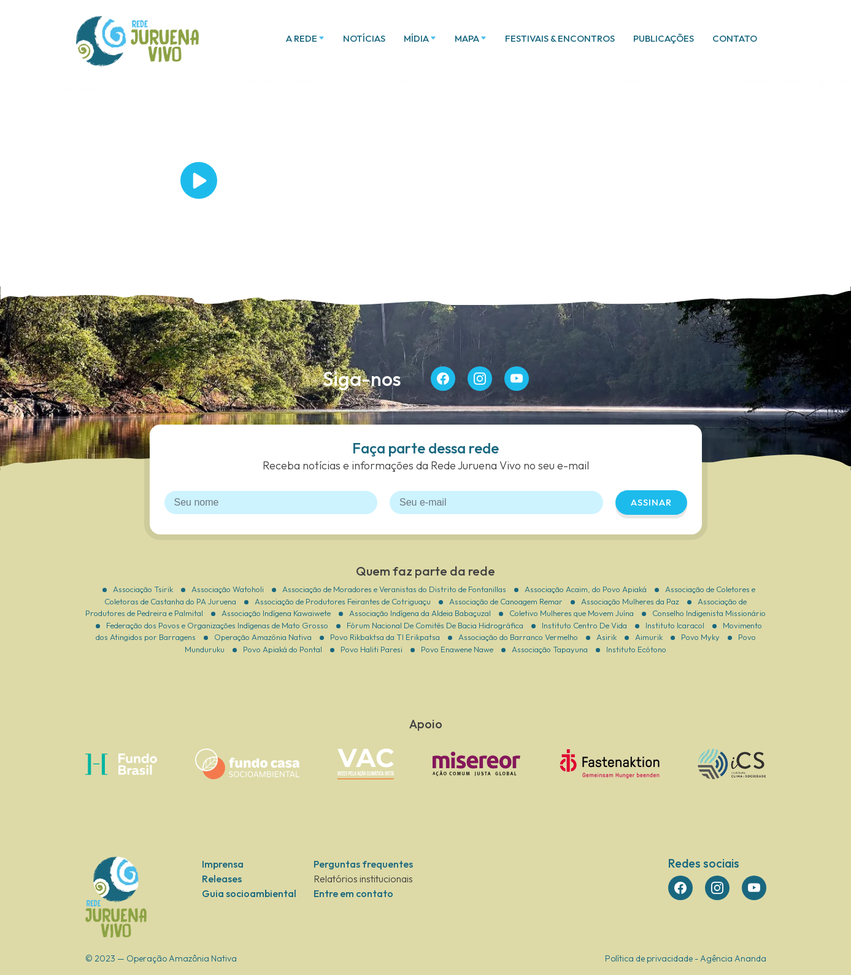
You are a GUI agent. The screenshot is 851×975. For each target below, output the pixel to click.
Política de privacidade (649, 958)
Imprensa (223, 864)
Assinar (651, 502)
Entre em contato (353, 893)
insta (480, 378)
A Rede (301, 38)
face (443, 378)
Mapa (467, 38)
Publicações (663, 38)
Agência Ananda (733, 958)
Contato (734, 38)
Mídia (416, 38)
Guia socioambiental (249, 893)
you (516, 378)
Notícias (364, 38)
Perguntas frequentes (363, 864)
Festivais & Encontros (560, 38)
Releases (222, 879)
